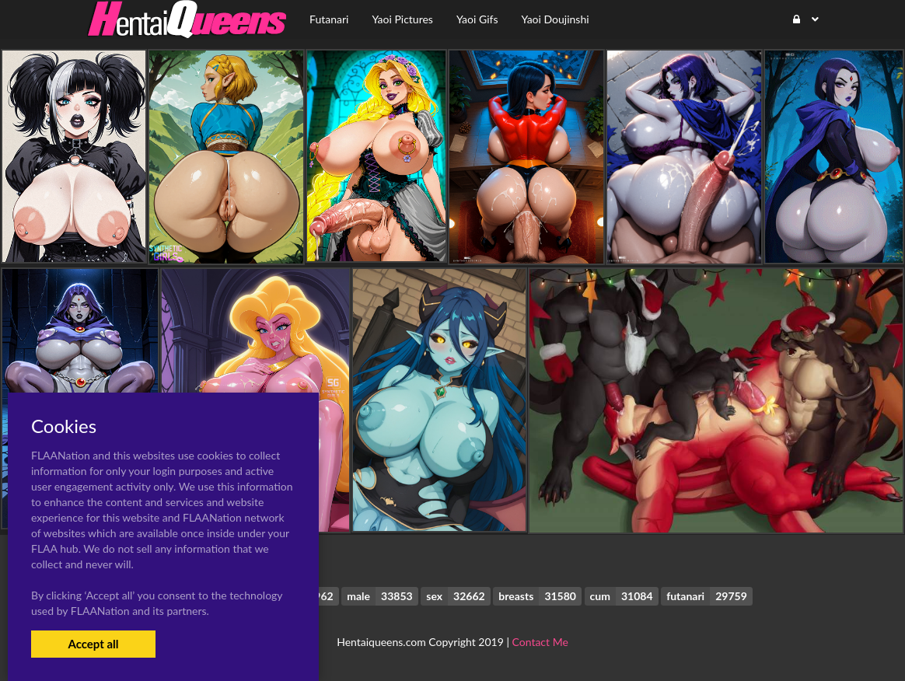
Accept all (93, 644)
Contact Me (540, 641)
